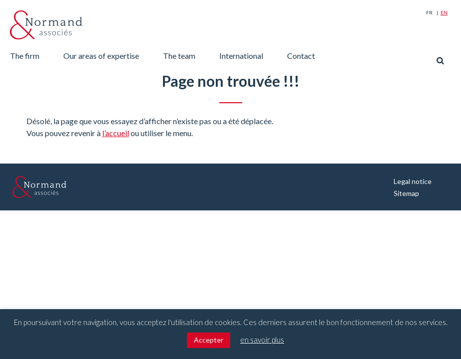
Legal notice (413, 181)
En (444, 12)
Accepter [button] (208, 340)
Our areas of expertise (101, 55)
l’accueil (115, 133)
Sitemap (406, 193)
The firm (24, 55)
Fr (429, 12)
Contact (301, 55)
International (241, 55)
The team (179, 55)
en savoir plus (262, 339)
